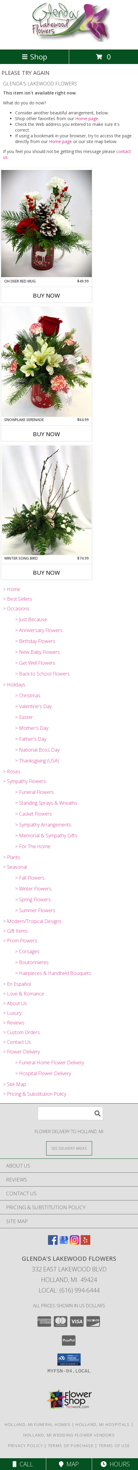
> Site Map (14, 1084)
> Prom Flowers (20, 940)
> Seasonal (15, 867)
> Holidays (14, 684)
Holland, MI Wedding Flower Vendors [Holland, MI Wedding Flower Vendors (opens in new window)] (69, 1435)
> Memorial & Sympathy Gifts (46, 835)
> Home (11, 589)
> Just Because (31, 619)
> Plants (11, 857)
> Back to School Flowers (42, 673)
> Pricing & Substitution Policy (34, 1094)
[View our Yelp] (85, 1242)
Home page (86, 118)
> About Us (15, 1003)
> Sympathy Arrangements (43, 824)
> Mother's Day (31, 728)
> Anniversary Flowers (39, 630)
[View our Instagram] (74, 1242)
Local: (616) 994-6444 (69, 1290)
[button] (69, 1359)
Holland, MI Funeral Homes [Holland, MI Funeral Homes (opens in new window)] (38, 1424)
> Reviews (13, 1022)
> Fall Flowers (30, 877)
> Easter (24, 717)
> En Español (17, 984)
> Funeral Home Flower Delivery (49, 1062)
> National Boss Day (37, 749)
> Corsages (27, 951)
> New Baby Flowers (37, 652)
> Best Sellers (17, 599)
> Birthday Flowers (35, 641)
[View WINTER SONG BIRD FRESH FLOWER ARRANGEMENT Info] (46, 500)
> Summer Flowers (35, 910)
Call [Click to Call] (23, 1464)
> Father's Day (30, 739)
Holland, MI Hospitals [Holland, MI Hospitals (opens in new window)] (102, 1424)
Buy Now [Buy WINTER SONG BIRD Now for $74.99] (46, 573)
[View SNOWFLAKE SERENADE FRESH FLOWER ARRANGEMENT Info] (46, 362)
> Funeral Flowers (34, 792)
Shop (34, 57)
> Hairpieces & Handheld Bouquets (53, 973)
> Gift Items (15, 931)
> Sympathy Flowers (24, 781)
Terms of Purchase (71, 1445)
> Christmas (27, 695)
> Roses (12, 771)
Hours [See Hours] (115, 1464)
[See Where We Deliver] (69, 1148)
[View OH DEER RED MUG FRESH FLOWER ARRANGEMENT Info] (46, 223)
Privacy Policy (25, 1445)
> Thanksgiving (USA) (37, 760)
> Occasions (16, 608)
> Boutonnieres (32, 962)
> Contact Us (17, 1042)
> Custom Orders (21, 1032)
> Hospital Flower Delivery (43, 1073)
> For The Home (32, 846)
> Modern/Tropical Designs (32, 921)
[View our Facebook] (53, 1242)
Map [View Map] (69, 1464)
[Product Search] (70, 1113)
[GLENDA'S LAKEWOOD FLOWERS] (69, 40)
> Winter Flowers (33, 888)
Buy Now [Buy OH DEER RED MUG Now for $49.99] (46, 295)
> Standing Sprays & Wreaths (46, 803)
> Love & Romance (23, 993)
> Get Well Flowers (35, 663)
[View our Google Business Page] (64, 1242)
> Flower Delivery (21, 1051)
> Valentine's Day (33, 706)
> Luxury (12, 1013)
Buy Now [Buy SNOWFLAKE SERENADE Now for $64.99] (46, 434)
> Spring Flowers (33, 899)
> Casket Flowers (33, 813)
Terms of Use (114, 1445)
